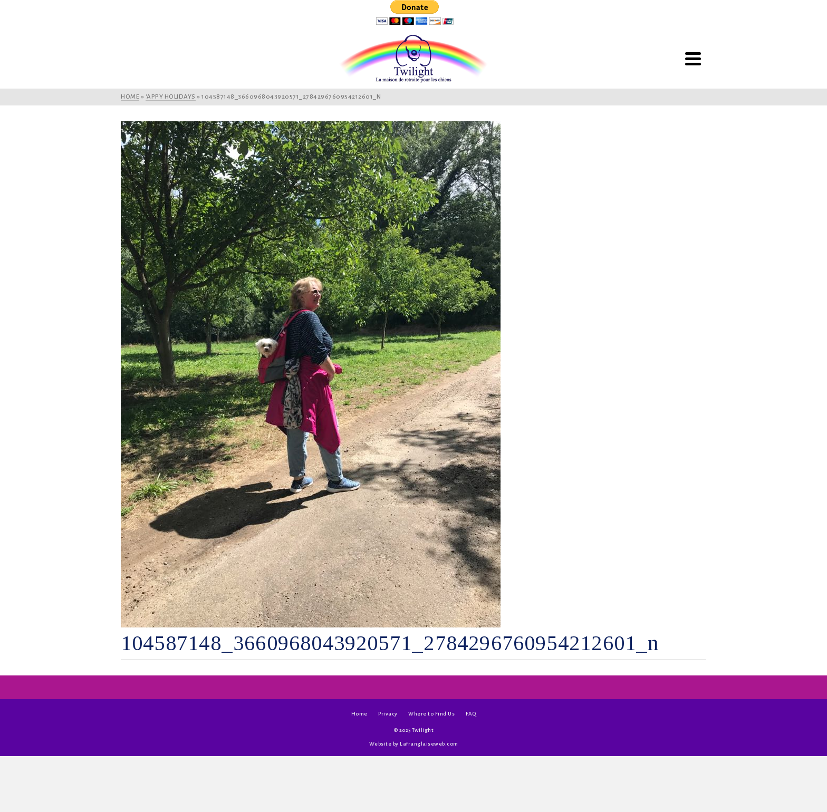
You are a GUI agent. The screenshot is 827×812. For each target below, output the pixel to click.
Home (359, 714)
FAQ (471, 714)
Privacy (388, 714)
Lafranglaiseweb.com (429, 744)
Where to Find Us (431, 714)
